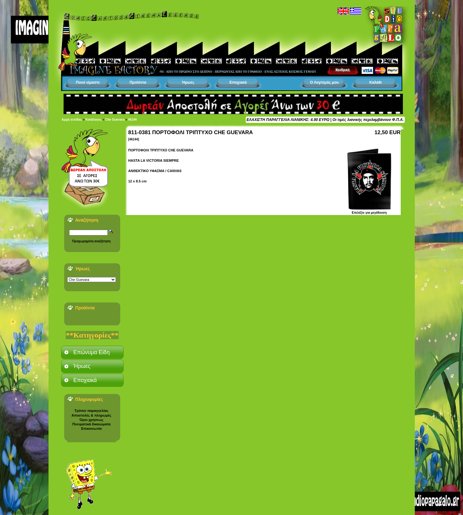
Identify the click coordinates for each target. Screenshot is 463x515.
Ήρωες (188, 82)
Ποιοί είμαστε (88, 82)
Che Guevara (115, 119)
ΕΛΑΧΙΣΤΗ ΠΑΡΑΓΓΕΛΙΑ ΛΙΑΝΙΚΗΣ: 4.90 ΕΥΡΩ (288, 120)
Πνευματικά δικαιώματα (91, 424)
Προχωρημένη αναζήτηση (91, 241)
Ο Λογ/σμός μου (324, 82)
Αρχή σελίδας (72, 119)
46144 (132, 119)
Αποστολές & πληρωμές (91, 415)
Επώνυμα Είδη (91, 352)
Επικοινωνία (91, 428)
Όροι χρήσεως (91, 420)
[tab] (92, 352)
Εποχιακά (238, 82)
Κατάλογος (93, 119)
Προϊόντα (138, 82)
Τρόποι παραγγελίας (91, 411)
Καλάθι (375, 82)
